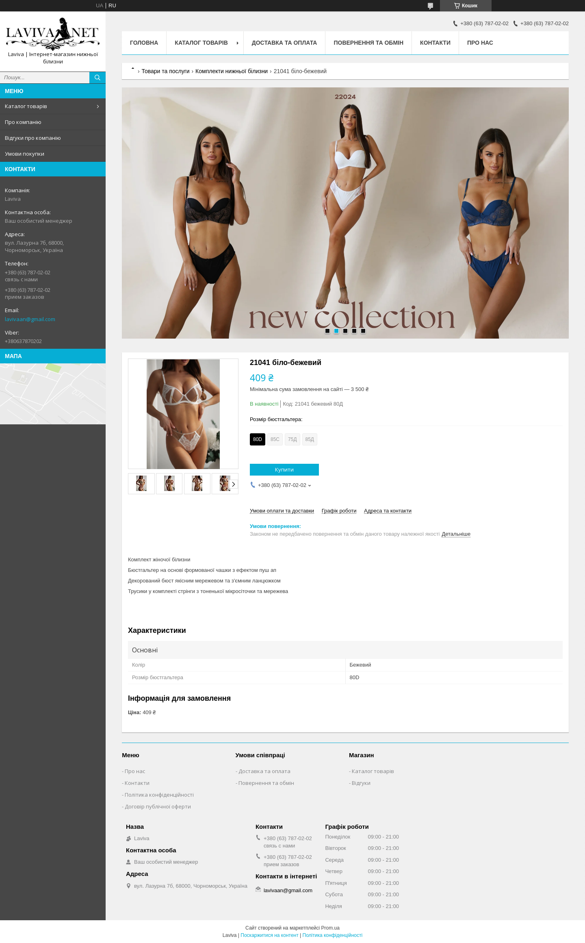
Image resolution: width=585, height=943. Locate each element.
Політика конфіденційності (159, 794)
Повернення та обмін (368, 42)
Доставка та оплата (284, 42)
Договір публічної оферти (158, 806)
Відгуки (361, 783)
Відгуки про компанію (33, 137)
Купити (284, 469)
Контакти (435, 42)
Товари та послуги (165, 71)
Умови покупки (24, 153)
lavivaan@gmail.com (30, 319)
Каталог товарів (26, 106)
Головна (144, 42)
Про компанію (23, 122)
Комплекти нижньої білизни (231, 71)
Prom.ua (330, 928)
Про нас (480, 42)
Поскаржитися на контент (269, 935)
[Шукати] (97, 78)
